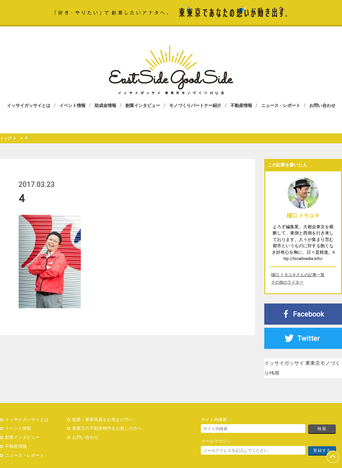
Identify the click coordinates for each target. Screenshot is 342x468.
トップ (5, 138)
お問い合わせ (322, 105)
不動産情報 (241, 105)
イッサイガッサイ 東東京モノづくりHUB (171, 70)
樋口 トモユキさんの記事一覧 (298, 274)
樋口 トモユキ (303, 215)
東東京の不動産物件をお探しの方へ (107, 428)
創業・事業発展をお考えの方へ (102, 419)
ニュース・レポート (280, 105)
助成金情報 (105, 105)
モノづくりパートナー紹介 (195, 105)
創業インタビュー (142, 105)
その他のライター (287, 282)
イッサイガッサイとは (28, 105)
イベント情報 (72, 105)
